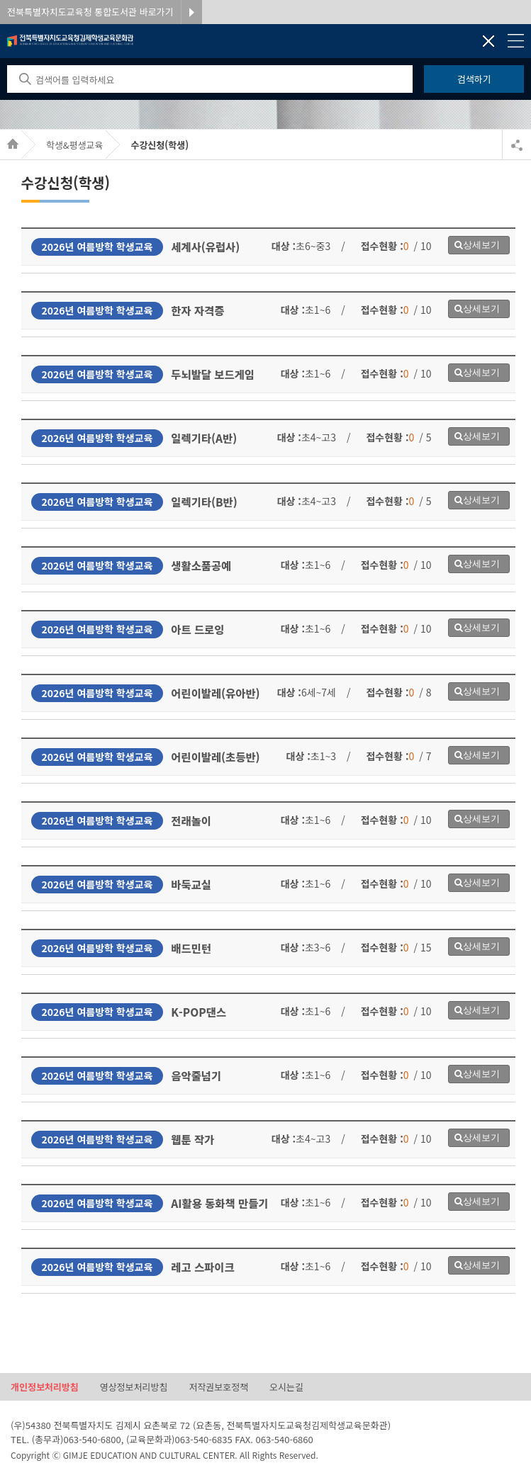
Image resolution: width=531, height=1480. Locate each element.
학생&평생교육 (75, 145)
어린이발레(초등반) (215, 756)
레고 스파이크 (202, 1267)
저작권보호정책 (218, 1387)
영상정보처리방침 (134, 1387)
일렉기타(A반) (204, 438)
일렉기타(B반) (204, 501)
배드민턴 (191, 948)
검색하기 (474, 79)
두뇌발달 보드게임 (213, 374)
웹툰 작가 (192, 1139)
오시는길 (286, 1387)
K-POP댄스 (198, 1011)
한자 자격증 (197, 310)
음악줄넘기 (196, 1075)
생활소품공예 (201, 565)
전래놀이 (191, 820)
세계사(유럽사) (205, 246)
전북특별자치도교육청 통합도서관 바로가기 (90, 11)
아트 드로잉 (197, 629)
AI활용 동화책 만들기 (219, 1203)
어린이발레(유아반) (215, 693)
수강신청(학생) (159, 145)
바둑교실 (191, 884)
